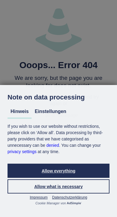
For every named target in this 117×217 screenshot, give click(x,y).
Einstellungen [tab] (50, 111)
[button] (58, 171)
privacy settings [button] (22, 151)
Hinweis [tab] (20, 111)
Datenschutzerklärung (69, 197)
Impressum (39, 197)
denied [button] (52, 145)
